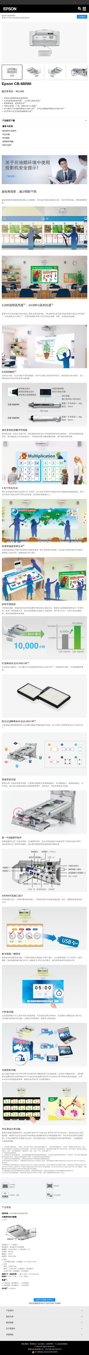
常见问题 (6, 134)
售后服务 (6, 138)
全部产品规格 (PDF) (44, 1300)
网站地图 (25, 1344)
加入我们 (41, 1344)
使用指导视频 (7, 141)
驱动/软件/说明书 (9, 131)
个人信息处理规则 (60, 1344)
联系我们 (33, 1344)
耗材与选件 (7, 145)
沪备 (53, 1349)
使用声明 (49, 1344)
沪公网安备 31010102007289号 (45, 1352)
